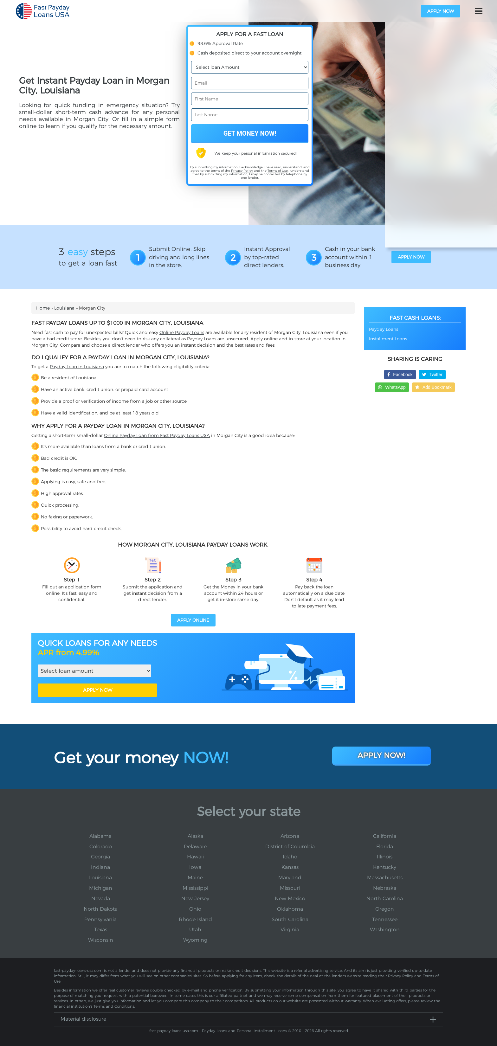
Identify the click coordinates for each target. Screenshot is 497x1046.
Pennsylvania (100, 919)
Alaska (195, 836)
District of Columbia (290, 847)
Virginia (290, 930)
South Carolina (290, 919)
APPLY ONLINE (193, 620)
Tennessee (384, 919)
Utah (195, 930)
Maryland (289, 878)
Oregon (384, 909)
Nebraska (384, 888)
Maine (195, 878)
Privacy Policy (242, 171)
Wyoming (195, 940)
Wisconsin (100, 940)
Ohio (195, 909)
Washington (385, 930)
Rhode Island (195, 919)
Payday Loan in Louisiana (77, 366)
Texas (100, 930)
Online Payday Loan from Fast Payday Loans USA (157, 435)
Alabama (100, 836)
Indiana (100, 867)
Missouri (290, 888)
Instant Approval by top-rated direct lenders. (267, 257)
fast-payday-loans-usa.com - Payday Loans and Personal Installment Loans (218, 1030)
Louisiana (64, 308)
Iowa (195, 867)
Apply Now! (381, 755)
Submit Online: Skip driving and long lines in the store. (179, 257)
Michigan (100, 888)
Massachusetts (385, 878)
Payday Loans (383, 329)
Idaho (290, 857)
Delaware (195, 847)
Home (43, 308)
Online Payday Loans (181, 332)
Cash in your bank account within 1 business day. (350, 257)
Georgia (100, 857)
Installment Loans (388, 339)
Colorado (100, 847)
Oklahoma (290, 909)
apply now (440, 11)
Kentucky (384, 867)
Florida (384, 847)
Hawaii (195, 857)
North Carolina (384, 898)
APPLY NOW (97, 690)
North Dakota (101, 909)
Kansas (290, 867)
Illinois (384, 857)
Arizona (290, 836)
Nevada (100, 898)
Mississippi (195, 888)
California (384, 836)
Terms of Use (278, 171)
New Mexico (290, 898)
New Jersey (195, 898)
